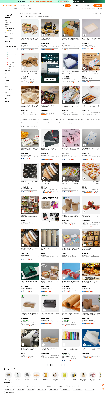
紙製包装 (35, 13)
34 (69, 365)
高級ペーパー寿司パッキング (92, 119)
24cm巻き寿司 (20, 389)
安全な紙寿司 (70, 119)
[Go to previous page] (48, 365)
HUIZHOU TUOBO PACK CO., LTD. (28, 114)
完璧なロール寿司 (63, 123)
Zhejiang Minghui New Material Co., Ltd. (91, 80)
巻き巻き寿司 (35, 126)
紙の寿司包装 (45, 119)
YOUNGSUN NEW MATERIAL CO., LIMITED (50, 158)
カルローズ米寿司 (41, 123)
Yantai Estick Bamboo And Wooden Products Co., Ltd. (91, 46)
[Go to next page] (72, 365)
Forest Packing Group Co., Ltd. (89, 158)
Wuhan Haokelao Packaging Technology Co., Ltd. (50, 357)
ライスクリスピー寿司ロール (57, 119)
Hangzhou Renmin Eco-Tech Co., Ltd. (49, 256)
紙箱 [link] (40, 13)
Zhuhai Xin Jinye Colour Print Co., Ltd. (90, 256)
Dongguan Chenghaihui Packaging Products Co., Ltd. (71, 289)
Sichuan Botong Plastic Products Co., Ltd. (50, 48)
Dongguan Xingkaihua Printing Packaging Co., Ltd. (30, 190)
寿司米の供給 (79, 119)
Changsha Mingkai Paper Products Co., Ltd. (50, 289)
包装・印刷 (28, 13)
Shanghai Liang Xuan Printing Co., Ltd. (70, 358)
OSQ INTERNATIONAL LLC (27, 223)
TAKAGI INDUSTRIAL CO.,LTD (47, 113)
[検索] (68, 5)
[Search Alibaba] (41, 5)
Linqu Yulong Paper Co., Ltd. (88, 289)
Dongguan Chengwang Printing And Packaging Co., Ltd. (71, 114)
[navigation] (11, 189)
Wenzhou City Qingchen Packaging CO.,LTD (50, 321)
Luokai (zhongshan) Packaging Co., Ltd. (70, 81)
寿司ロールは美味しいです (11, 392)
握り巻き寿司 (61, 386)
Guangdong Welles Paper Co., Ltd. (69, 324)
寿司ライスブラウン (82, 386)
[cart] (82, 5)
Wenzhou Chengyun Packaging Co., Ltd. (71, 256)
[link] (103, 385)
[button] (63, 5)
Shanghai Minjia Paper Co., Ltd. (89, 114)
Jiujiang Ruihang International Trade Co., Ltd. (30, 156)
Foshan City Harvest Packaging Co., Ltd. (30, 324)
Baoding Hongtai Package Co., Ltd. (90, 321)
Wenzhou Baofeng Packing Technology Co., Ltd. (91, 191)
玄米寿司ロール (25, 119)
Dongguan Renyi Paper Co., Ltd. (28, 356)
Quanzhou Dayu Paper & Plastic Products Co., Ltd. (30, 81)
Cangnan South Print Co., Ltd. (68, 158)
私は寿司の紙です (86, 123)
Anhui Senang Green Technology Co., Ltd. (30, 48)
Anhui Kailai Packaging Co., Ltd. (69, 223)
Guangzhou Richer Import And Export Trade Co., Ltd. (50, 191)
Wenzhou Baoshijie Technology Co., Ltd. (91, 224)
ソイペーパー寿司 (89, 389)
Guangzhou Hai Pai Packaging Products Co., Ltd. (30, 289)
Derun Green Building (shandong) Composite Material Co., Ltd (71, 190)
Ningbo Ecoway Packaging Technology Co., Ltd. (71, 48)
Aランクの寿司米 (71, 386)
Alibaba (21, 13)
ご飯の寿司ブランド (65, 389)
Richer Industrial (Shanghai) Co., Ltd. (29, 258)
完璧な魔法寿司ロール (50, 386)
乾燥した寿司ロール (41, 389)
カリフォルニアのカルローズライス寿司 (13, 386)
